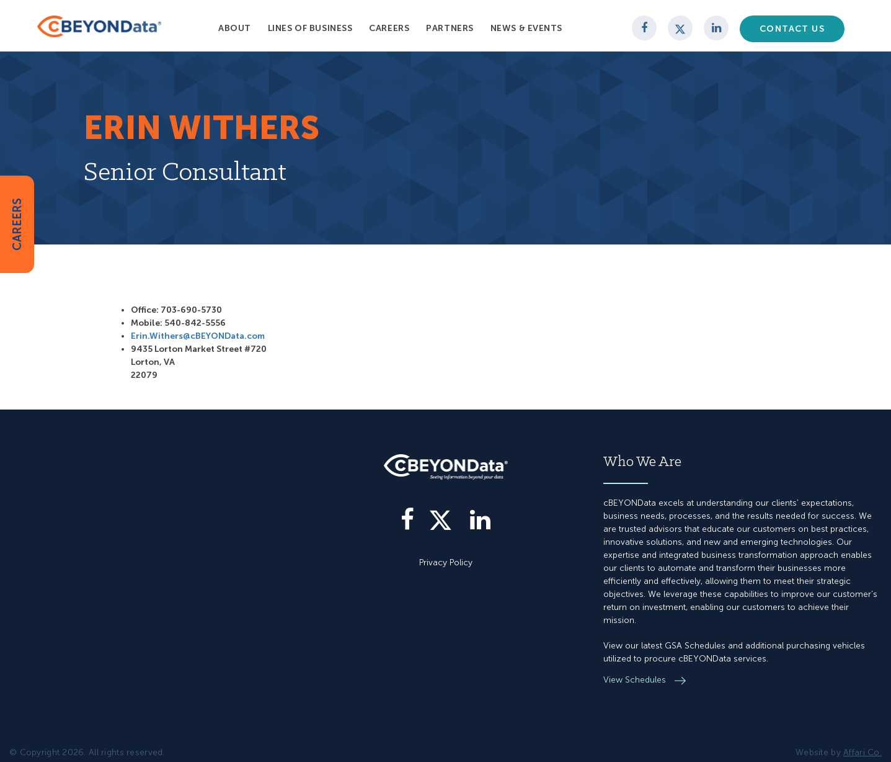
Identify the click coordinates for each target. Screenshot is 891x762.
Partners (449, 28)
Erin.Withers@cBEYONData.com (198, 336)
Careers (389, 28)
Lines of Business (310, 28)
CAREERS (17, 224)
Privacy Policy (445, 562)
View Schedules (635, 680)
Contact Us (792, 29)
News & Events (526, 28)
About (234, 28)
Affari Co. (862, 752)
